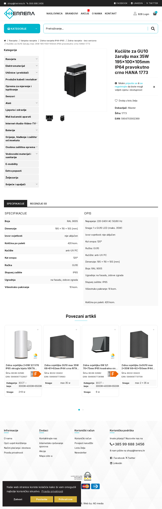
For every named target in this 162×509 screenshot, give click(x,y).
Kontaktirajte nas (48, 438)
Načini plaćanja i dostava (17, 447)
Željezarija (12, 177)
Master (132, 107)
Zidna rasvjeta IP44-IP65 (52, 40)
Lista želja (80, 447)
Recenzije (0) (38, 203)
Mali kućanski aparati (18, 116)
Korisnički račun (83, 438)
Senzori (10, 96)
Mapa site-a (45, 455)
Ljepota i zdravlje (16, 109)
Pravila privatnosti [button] (52, 491)
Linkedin (117, 463)
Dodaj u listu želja (128, 100)
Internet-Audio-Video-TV (21, 123)
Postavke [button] (41, 499)
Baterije (10, 130)
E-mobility (12, 164)
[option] (49, 118)
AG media (98, 503)
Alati (8, 103)
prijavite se (131, 83)
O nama (8, 438)
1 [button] (79, 410)
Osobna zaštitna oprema (20, 147)
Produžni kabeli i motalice (21, 79)
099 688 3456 (36, 3)
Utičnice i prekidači (17, 72)
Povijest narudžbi (84, 443)
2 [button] (83, 410)
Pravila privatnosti (13, 452)
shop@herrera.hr (16, 3)
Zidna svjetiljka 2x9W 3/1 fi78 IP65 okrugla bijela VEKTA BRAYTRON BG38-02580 (22, 368)
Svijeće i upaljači (15, 184)
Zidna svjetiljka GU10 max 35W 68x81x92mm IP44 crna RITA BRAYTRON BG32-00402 (61, 368)
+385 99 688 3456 (127, 444)
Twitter (131, 457)
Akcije (42, 451)
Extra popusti (14, 170)
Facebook (119, 457)
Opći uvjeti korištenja (15, 443)
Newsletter (81, 452)
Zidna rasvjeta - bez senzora (82, 40)
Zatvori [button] (18, 499)
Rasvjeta (11, 59)
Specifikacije (15, 203)
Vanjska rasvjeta (29, 40)
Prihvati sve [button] (65, 499)
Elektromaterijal (15, 65)
